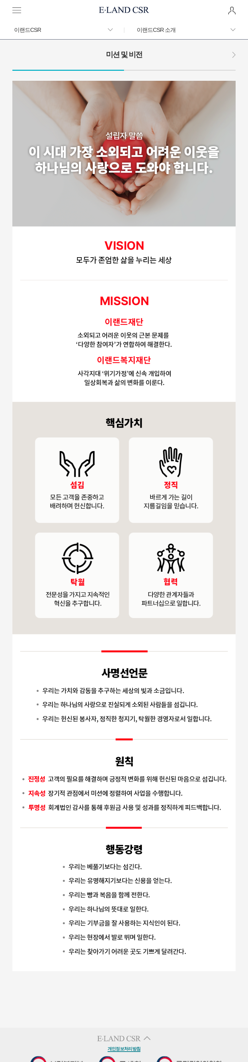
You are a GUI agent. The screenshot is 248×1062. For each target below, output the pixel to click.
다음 (234, 55)
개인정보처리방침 (124, 1049)
